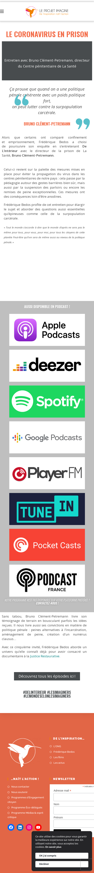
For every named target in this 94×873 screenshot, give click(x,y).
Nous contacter (20, 786)
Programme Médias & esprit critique (25, 815)
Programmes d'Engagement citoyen (26, 799)
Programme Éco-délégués (26, 807)
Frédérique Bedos (64, 751)
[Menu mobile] (2, 11)
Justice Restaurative (44, 656)
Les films (59, 757)
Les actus (59, 762)
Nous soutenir (19, 792)
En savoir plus (53, 847)
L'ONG (57, 746)
